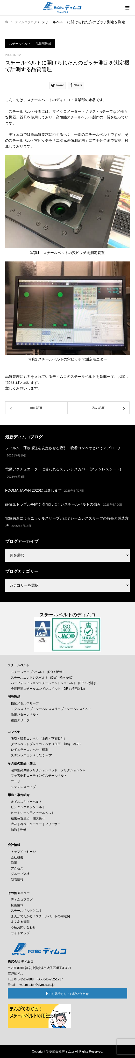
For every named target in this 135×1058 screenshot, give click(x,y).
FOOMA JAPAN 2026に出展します (33, 490)
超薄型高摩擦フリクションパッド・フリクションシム (48, 770)
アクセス (17, 868)
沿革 (14, 863)
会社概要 (17, 857)
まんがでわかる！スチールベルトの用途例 (40, 916)
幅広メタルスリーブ (25, 703)
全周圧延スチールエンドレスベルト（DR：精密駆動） (49, 689)
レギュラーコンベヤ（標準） (31, 750)
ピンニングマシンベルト (28, 807)
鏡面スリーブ (20, 720)
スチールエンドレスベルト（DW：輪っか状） (43, 677)
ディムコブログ (26, 22)
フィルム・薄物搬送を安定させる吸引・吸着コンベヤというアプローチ (63, 448)
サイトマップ (20, 933)
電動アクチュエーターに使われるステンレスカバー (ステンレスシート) (63, 469)
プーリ (15, 781)
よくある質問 (20, 922)
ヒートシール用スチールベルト (32, 813)
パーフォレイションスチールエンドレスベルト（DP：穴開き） (55, 683)
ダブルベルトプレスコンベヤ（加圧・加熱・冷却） (46, 744)
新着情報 (17, 879)
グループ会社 (20, 874)
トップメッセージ (23, 851)
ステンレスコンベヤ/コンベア (31, 755)
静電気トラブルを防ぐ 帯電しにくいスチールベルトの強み (53, 504)
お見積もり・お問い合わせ (70, 994)
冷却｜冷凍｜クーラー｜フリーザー (36, 824)
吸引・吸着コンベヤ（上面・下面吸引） (39, 738)
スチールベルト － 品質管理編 (30, 44)
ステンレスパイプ (23, 787)
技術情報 (17, 905)
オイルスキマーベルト (26, 802)
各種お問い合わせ (23, 927)
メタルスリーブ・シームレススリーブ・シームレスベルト (51, 709)
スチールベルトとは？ (26, 910)
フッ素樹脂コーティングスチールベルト (39, 775)
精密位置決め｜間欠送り (28, 818)
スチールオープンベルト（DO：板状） (38, 672)
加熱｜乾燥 (18, 829)
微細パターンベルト (25, 714)
